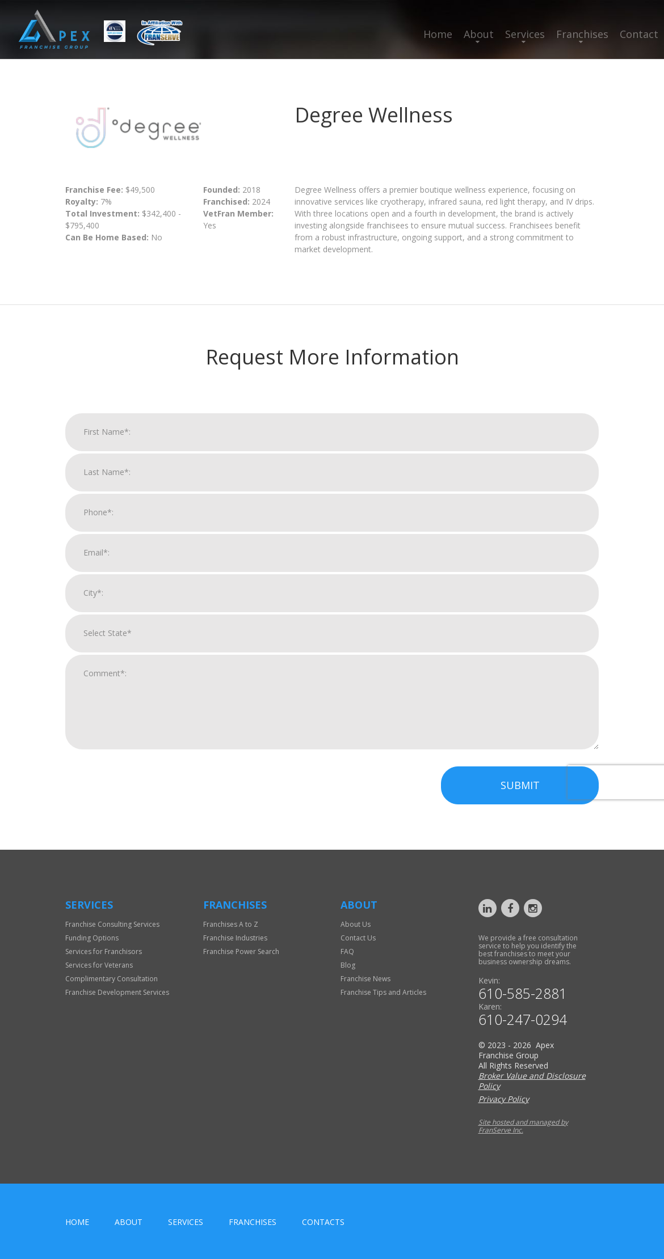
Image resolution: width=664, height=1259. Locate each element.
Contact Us (358, 938)
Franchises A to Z (230, 924)
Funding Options (92, 938)
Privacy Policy (503, 1098)
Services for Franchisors (103, 951)
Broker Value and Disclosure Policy (532, 1080)
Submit (520, 800)
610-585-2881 (522, 993)
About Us (356, 924)
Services (525, 34)
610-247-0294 (522, 1019)
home (77, 1221)
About (479, 34)
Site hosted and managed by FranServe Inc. (523, 1126)
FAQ (347, 951)
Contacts (323, 1221)
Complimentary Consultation (111, 979)
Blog (348, 965)
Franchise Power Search (241, 951)
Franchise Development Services (117, 992)
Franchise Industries (235, 938)
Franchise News (365, 979)
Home (437, 34)
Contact (639, 34)
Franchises (582, 34)
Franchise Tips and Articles (383, 992)
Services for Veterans (99, 965)
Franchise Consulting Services (112, 924)
